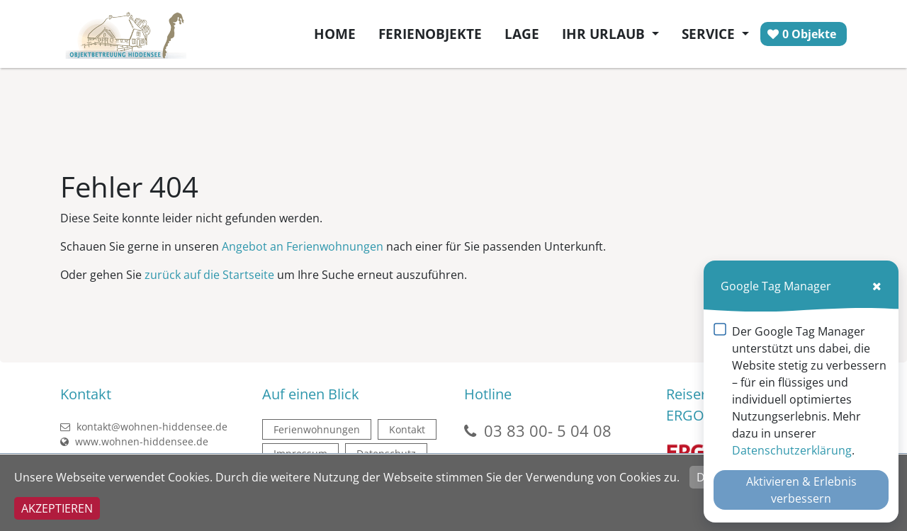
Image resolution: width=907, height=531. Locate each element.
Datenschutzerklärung (792, 450)
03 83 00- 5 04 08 (548, 430)
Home (335, 33)
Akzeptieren (57, 508)
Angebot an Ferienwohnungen (302, 246)
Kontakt (407, 429)
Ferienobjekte (430, 33)
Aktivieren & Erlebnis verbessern (801, 490)
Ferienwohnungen (317, 429)
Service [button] (710, 33)
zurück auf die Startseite (209, 274)
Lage (522, 33)
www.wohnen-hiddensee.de (134, 441)
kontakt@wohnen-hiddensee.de (143, 426)
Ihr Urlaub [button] (605, 33)
